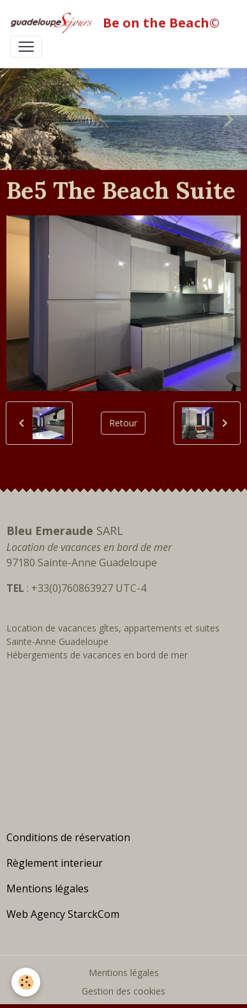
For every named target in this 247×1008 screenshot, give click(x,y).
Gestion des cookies (123, 991)
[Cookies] (25, 982)
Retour (123, 423)
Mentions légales (124, 972)
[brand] (117, 23)
